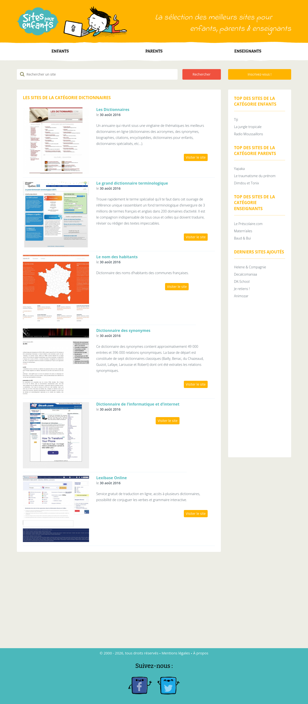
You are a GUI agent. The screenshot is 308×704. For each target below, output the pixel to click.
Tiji (236, 119)
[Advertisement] (259, 379)
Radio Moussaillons (248, 134)
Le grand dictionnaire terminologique (132, 183)
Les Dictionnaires (112, 109)
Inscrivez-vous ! (259, 74)
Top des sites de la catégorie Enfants (255, 101)
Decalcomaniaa (245, 274)
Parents (153, 51)
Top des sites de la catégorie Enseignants (254, 202)
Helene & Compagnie (250, 267)
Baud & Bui (242, 238)
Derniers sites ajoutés (259, 252)
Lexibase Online (111, 477)
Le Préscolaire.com (248, 223)
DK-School (242, 281)
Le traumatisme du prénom (255, 176)
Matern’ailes (243, 231)
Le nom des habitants (117, 256)
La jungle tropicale (248, 126)
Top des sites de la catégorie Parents (255, 150)
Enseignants (247, 51)
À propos (200, 653)
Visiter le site (195, 157)
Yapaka (239, 168)
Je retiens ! (242, 288)
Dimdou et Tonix (246, 183)
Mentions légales (176, 653)
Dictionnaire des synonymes (123, 330)
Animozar (241, 296)
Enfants (60, 51)
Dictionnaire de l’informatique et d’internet (138, 404)
